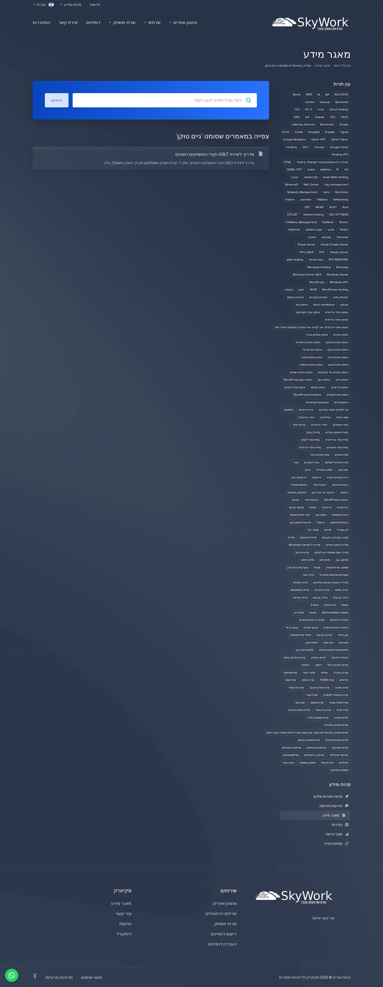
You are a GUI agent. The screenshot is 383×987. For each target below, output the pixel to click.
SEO (307, 207)
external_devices (303, 124)
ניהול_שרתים (300, 597)
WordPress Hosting (335, 289)
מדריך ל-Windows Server (304, 545)
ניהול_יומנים (341, 590)
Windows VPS (339, 282)
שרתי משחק (341, 717)
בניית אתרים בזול (319, 454)
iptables (325, 169)
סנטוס (312, 612)
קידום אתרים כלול (337, 665)
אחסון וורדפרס (339, 387)
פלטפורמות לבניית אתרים (333, 650)
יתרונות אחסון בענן (300, 522)
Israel (311, 169)
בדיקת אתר (299, 424)
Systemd (294, 229)
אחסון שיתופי (318, 387)
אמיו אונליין (342, 417)
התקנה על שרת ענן (323, 492)
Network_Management (302, 192)
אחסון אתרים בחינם (337, 342)
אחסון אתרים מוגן (338, 364)
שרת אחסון (307, 680)
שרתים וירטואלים (291, 747)
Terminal (342, 237)
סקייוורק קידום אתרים (312, 620)
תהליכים (343, 762)
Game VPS (318, 139)
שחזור (324, 672)
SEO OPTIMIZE (338, 214)
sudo (330, 229)
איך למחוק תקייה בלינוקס (333, 409)
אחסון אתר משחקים (308, 312)
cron (321, 109)
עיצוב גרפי (292, 627)
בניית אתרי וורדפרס (310, 447)
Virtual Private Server (334, 244)
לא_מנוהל (342, 530)
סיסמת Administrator (335, 612)
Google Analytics (294, 139)
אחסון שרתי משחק (337, 394)
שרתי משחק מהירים (336, 740)
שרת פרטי (342, 710)
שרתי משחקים (340, 747)
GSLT (305, 147)
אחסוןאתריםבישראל (317, 402)
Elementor (327, 124)
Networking (340, 199)
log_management (336, 184)
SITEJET (292, 214)
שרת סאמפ (317, 702)
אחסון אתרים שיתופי (301, 372)
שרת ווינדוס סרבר (319, 687)
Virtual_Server (339, 252)
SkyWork (328, 222)
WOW (313, 289)
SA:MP (319, 207)
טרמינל (320, 522)
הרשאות (317, 477)
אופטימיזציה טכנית (324, 304)
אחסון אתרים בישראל (308, 342)
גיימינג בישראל (324, 469)
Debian (320, 117)
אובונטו (344, 304)
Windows (342, 267)
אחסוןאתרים (341, 402)
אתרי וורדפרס (319, 424)
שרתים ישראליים (339, 755)
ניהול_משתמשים (299, 590)
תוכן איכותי (327, 762)
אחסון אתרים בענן (337, 349)
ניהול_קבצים (320, 597)
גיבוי (296, 462)
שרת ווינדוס (341, 687)
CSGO (344, 117)
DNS (297, 117)
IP (337, 169)
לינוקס (328, 530)
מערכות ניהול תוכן (297, 567)
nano (326, 192)
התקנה (344, 492)
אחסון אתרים (340, 334)
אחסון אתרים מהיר (311, 357)
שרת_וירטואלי (323, 710)
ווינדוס (295, 500)
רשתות (306, 665)
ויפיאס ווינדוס (296, 507)
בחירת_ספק (313, 432)
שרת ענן (300, 702)
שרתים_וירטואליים (314, 755)
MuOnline (341, 192)
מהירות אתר (302, 552)
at (319, 94)
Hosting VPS (340, 154)
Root (345, 207)
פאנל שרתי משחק (300, 635)
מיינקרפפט (307, 560)
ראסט (318, 665)
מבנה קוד (313, 530)
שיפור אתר (309, 672)
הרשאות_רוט (299, 477)
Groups (319, 147)
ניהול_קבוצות (340, 597)
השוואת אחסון (340, 485)
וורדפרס (327, 507)
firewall (330, 132)
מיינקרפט (324, 560)
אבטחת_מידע (340, 297)
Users (312, 237)
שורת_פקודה (340, 672)
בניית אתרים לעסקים (336, 462)
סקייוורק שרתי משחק (335, 627)
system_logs (313, 229)
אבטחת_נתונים (295, 297)
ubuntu (326, 237)
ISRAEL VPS (294, 169)
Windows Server (337, 274)
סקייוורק (299, 612)
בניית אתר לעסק (310, 439)
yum (301, 289)
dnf (307, 117)
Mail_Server (311, 184)
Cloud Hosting (338, 109)
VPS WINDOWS (338, 259)
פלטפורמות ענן (305, 650)
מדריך (291, 537)
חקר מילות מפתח (300, 515)
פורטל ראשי (342, 65)
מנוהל (316, 567)
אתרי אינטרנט (340, 424)
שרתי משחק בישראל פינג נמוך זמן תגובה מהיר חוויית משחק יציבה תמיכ (307, 732)
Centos (309, 102)
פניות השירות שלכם (330, 796)
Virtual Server (306, 244)
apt (327, 94)
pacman (305, 199)
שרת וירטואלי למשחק (335, 695)
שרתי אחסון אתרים (299, 710)
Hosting (291, 147)
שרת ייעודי (312, 695)
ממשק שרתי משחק (337, 567)
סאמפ (344, 605)
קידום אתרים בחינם (295, 657)
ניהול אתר (308, 575)
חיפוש (56, 100)
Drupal (343, 124)
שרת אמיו (290, 680)
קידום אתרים (318, 657)
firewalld (314, 132)
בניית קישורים (311, 462)
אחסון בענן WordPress (298, 379)
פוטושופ (343, 642)
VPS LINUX (306, 252)
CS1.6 (308, 109)
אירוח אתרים (306, 409)
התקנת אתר (312, 500)
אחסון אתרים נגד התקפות (333, 372)
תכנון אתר (288, 762)
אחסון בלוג (342, 379)
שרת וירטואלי (296, 687)
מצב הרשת (337, 834)
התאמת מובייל (299, 485)
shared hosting (313, 214)
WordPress (316, 282)
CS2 (296, 109)
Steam (344, 229)
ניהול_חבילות (300, 582)
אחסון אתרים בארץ (317, 334)
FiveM (299, 132)
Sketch (343, 222)
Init (346, 169)
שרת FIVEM (327, 680)
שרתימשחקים (291, 755)
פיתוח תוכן (311, 642)
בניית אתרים (341, 454)
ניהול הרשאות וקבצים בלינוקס (330, 582)
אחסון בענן (324, 379)
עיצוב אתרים (310, 627)
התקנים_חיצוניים (296, 492)
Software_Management (301, 222)
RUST (333, 207)
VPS (322, 252)
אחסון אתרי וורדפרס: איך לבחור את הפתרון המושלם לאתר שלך (311, 327)
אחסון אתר (301, 304)
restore (290, 199)
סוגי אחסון (330, 605)
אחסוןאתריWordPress (307, 394)
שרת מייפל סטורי (338, 702)
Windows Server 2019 (307, 274)
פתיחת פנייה (336, 843)
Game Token (339, 139)
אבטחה (288, 289)
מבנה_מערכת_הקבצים (335, 537)
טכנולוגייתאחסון (339, 522)
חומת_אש (321, 515)
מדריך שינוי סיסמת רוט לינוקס (331, 552)
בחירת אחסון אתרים (336, 432)
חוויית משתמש (340, 515)
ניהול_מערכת (322, 590)
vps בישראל (316, 259)
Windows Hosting (319, 267)
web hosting (295, 259)
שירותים (343, 680)
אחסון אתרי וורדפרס (336, 319)
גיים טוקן (343, 469)
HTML (288, 162)
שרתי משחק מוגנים (309, 740)
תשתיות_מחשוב (339, 770)
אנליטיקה (325, 417)
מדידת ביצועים (308, 537)
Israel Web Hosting (335, 177)
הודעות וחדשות (334, 806)
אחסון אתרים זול (312, 349)
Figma (344, 132)
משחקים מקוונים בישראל (333, 575)
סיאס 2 (314, 605)
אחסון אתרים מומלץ (311, 364)
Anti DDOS (341, 94)
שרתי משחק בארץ (318, 717)
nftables (322, 199)
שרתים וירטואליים (316, 747)
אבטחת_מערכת (318, 297)
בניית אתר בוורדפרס (336, 439)
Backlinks (341, 102)
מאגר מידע (322, 65)
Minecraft (291, 184)
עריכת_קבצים (324, 635)
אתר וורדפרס (306, 417)
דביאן (308, 469)
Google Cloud (339, 147)
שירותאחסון (290, 672)
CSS (332, 117)
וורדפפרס (342, 507)
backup (325, 102)
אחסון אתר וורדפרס (336, 312)
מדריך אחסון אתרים (337, 545)
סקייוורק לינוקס (339, 620)
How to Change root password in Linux (322, 162)
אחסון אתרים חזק (338, 357)
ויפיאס (312, 507)
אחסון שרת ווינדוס (294, 387)
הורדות (340, 825)
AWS (309, 94)
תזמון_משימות (308, 762)
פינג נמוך (328, 642)
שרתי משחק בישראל (336, 725)
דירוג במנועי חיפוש (337, 477)
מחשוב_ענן (342, 560)
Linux (294, 177)
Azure (297, 94)
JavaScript (310, 177)
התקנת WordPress (336, 500)
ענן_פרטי (343, 635)
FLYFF (285, 132)
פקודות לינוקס (339, 657)
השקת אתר (319, 485)
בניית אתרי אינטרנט (337, 447)
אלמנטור (288, 409)
